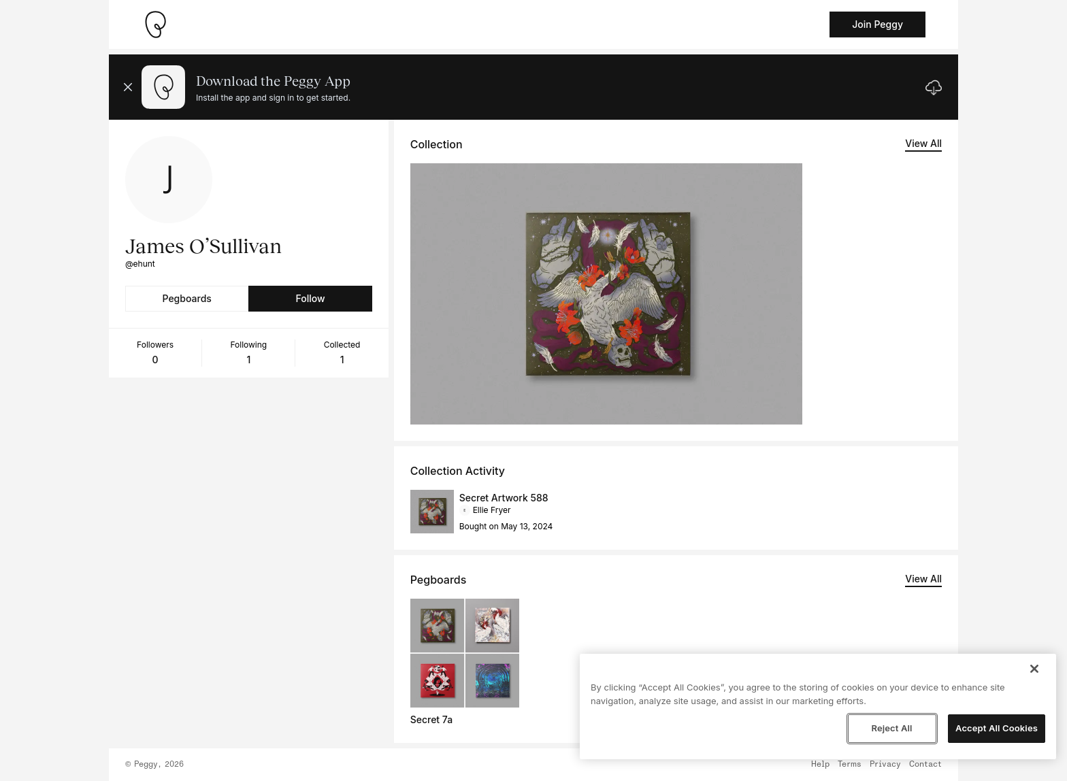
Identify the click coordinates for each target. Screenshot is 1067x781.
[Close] (1034, 669)
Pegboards (187, 298)
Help (820, 764)
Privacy (885, 764)
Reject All (891, 727)
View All (923, 143)
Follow (310, 298)
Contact (925, 764)
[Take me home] (155, 24)
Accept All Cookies (996, 727)
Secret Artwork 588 (503, 497)
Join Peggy (877, 24)
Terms (849, 764)
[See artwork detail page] (606, 294)
